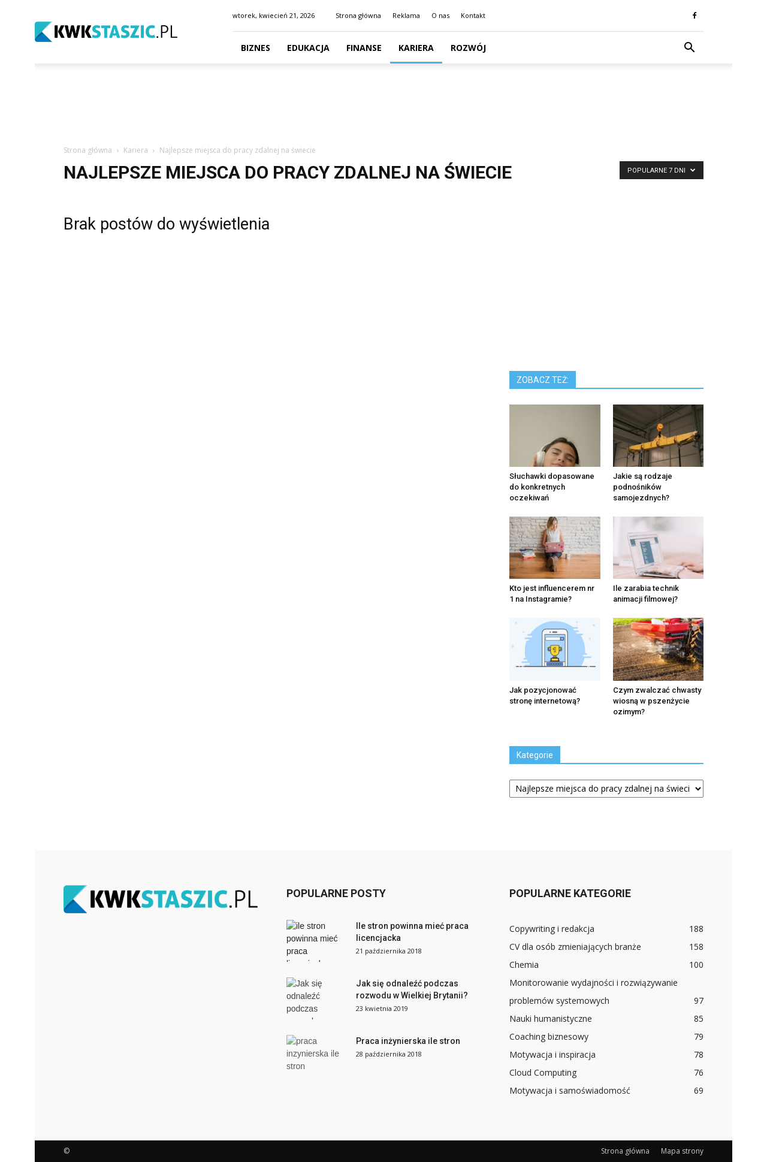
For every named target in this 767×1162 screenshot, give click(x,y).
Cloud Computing (542, 1072)
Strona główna (358, 15)
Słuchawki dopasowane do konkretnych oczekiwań (551, 487)
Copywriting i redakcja (551, 928)
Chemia (524, 964)
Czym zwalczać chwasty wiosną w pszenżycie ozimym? (657, 701)
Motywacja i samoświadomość (569, 1090)
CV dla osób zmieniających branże (575, 946)
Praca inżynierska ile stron (408, 1041)
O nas (440, 15)
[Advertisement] (383, 105)
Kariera (416, 47)
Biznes (255, 47)
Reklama (406, 15)
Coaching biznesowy (548, 1036)
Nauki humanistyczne (550, 1018)
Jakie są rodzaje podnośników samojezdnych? (642, 487)
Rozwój (468, 47)
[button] (689, 48)
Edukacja (308, 47)
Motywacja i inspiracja (552, 1054)
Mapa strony (682, 1151)
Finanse (364, 47)
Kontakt (473, 15)
